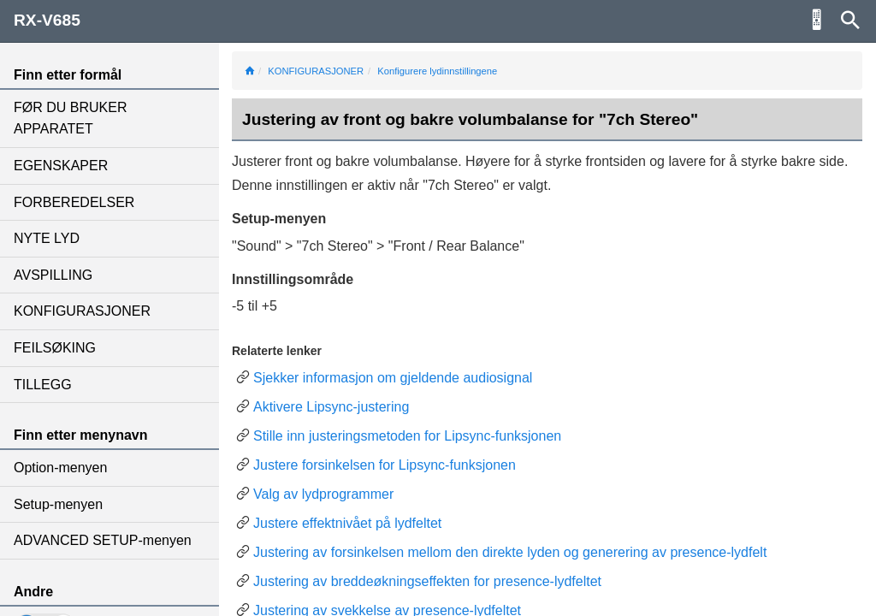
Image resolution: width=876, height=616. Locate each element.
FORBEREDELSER (74, 202)
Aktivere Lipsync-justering (331, 407)
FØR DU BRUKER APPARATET (70, 118)
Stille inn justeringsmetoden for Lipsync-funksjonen (407, 436)
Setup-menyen (58, 504)
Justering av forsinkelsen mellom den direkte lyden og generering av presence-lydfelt (509, 552)
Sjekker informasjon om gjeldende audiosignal (392, 377)
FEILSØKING (55, 348)
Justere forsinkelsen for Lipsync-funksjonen (384, 465)
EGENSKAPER (61, 165)
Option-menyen (60, 467)
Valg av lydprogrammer (323, 494)
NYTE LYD (47, 238)
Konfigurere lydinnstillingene (437, 71)
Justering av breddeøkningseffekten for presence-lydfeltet (427, 581)
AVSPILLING (53, 275)
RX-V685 (47, 20)
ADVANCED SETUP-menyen (103, 540)
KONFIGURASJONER (82, 311)
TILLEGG (43, 384)
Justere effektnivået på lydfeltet (347, 523)
